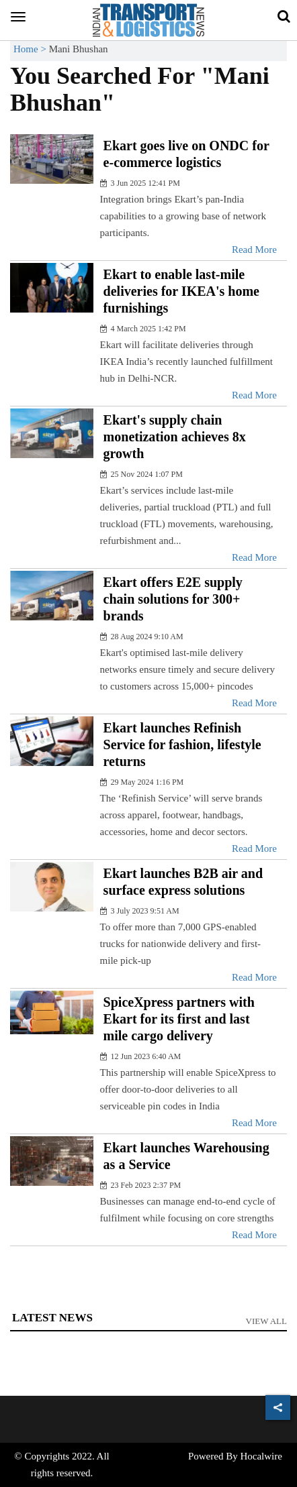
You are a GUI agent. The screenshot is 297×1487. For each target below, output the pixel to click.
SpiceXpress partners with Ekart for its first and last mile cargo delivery (179, 1019)
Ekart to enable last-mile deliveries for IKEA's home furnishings (181, 291)
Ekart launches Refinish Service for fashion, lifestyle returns (182, 744)
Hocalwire (261, 1456)
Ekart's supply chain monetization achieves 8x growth (174, 436)
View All (267, 1321)
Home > (31, 49)
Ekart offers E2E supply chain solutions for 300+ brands (173, 599)
